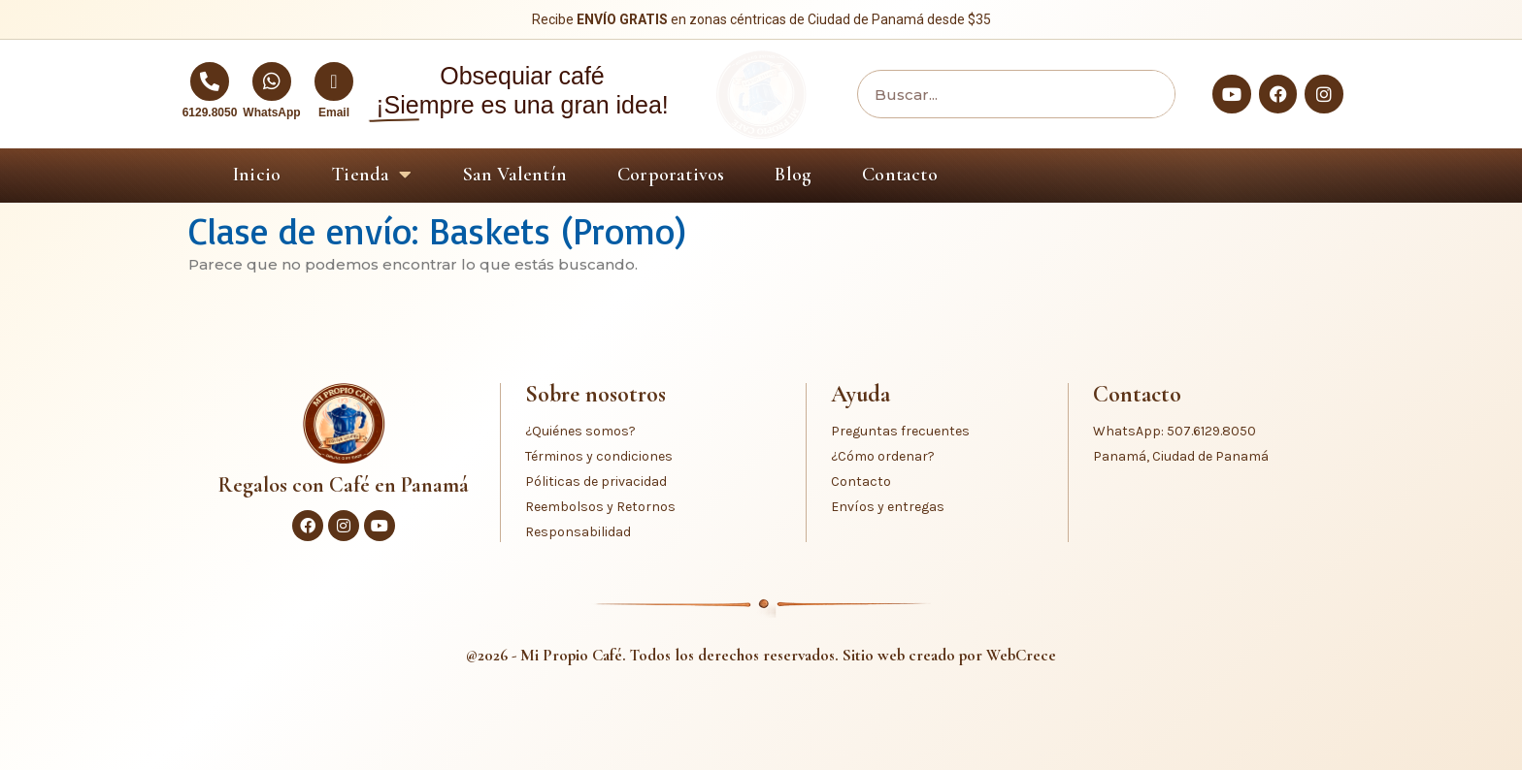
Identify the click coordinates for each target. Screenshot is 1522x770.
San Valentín (515, 174)
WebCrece (1021, 655)
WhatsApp (271, 112)
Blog (793, 174)
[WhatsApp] (271, 81)
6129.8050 (210, 112)
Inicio (257, 174)
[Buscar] (1145, 94)
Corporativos (670, 174)
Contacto (900, 174)
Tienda (371, 174)
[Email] (334, 81)
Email (333, 112)
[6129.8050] (209, 81)
